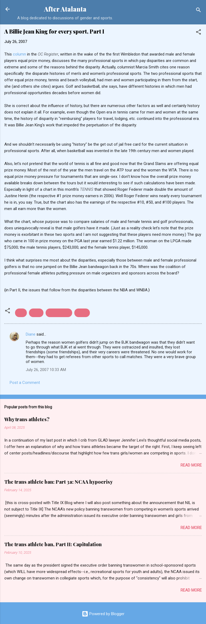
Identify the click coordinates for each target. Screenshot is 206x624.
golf (20, 312)
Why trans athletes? (27, 419)
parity (36, 312)
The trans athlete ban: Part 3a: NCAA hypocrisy (58, 482)
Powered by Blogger (103, 613)
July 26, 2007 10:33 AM (46, 369)
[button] (198, 33)
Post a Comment (25, 382)
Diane (30, 334)
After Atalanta (65, 9)
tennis (82, 312)
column (19, 54)
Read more (191, 465)
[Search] (198, 11)
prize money (59, 312)
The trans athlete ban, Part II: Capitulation (53, 544)
